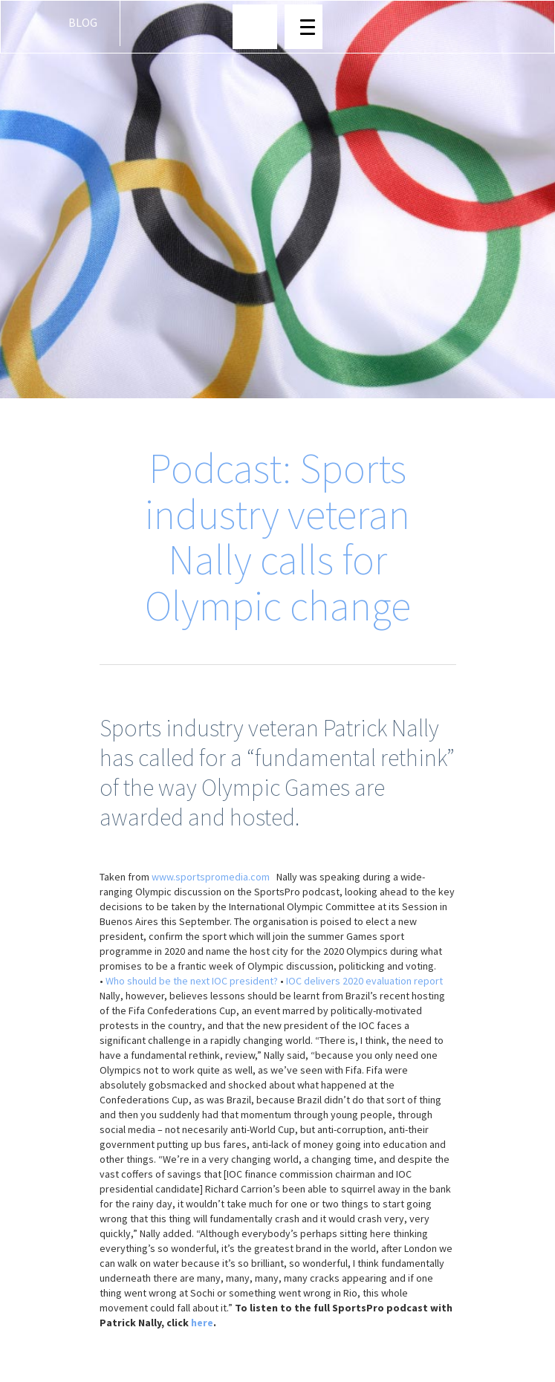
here (202, 1322)
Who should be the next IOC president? (192, 980)
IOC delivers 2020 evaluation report (364, 980)
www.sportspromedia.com (211, 876)
